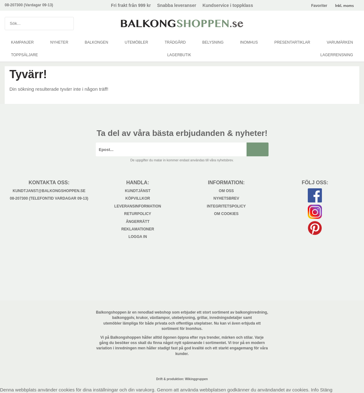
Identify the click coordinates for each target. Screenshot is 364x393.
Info (315, 389)
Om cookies (226, 214)
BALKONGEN (96, 42)
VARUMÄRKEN (340, 42)
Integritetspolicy (226, 206)
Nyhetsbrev (226, 198)
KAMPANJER (22, 42)
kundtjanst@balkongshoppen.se (49, 191)
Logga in (137, 236)
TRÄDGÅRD (175, 42)
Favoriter (319, 5)
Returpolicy (137, 214)
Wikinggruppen (196, 379)
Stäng (326, 389)
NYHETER (59, 42)
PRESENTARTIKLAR (292, 42)
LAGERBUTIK (179, 55)
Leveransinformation (137, 206)
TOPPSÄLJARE (24, 55)
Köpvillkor (137, 198)
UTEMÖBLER (136, 42)
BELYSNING (213, 42)
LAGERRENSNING (336, 55)
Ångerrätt (137, 221)
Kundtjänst (137, 191)
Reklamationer (137, 229)
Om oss (226, 191)
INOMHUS (249, 42)
